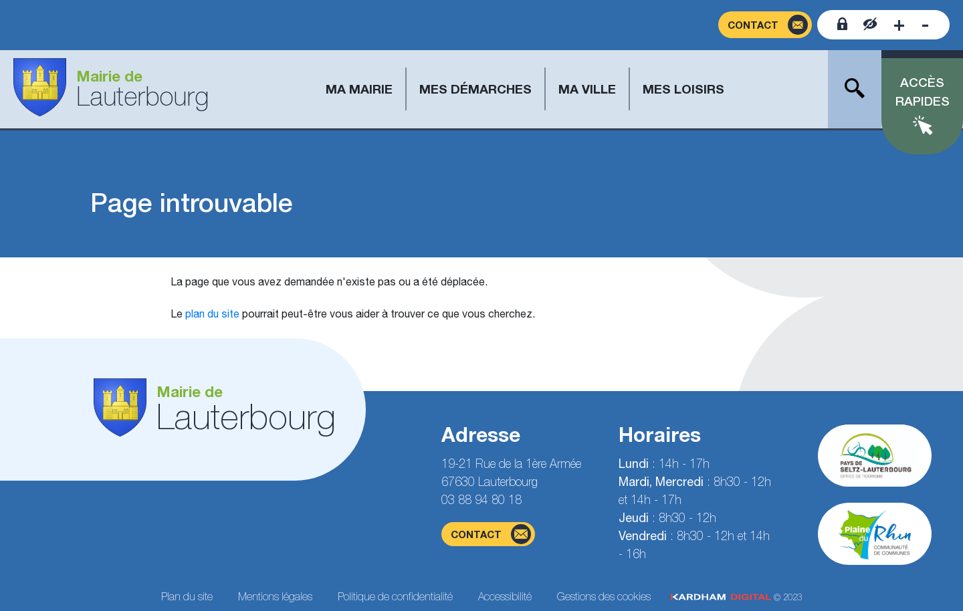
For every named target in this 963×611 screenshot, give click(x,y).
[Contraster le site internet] (870, 24)
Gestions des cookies (604, 596)
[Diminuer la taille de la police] (925, 24)
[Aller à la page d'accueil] (111, 89)
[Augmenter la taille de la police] (899, 24)
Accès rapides (922, 92)
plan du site (212, 314)
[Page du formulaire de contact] (765, 25)
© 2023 (736, 597)
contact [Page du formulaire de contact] (491, 534)
